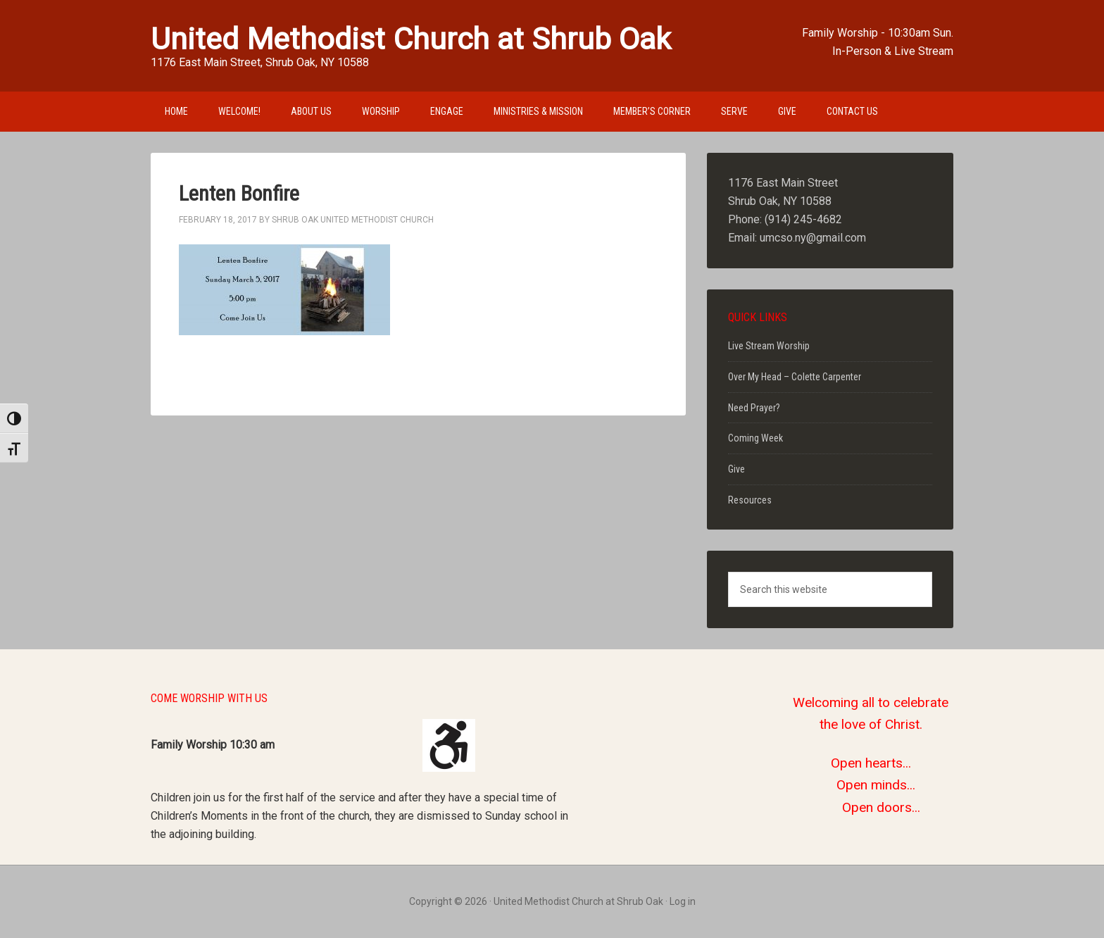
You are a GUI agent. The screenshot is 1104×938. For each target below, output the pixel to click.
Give (736, 469)
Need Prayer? (754, 407)
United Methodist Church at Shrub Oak (411, 38)
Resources (750, 500)
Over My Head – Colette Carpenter (794, 376)
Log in (683, 901)
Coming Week (755, 438)
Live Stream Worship (769, 345)
